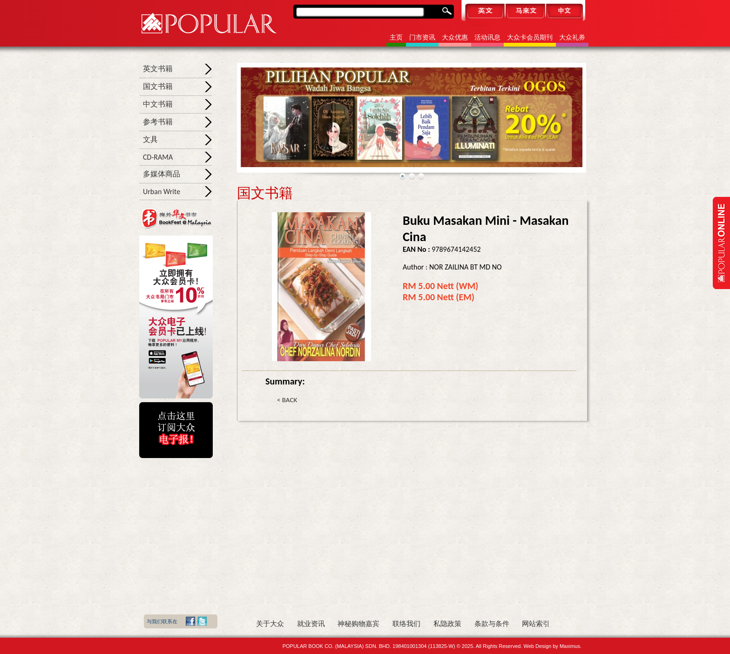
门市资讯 (422, 37)
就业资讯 (311, 624)
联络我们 (406, 624)
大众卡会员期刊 (530, 37)
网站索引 (536, 624)
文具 (150, 139)
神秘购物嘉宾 (358, 624)
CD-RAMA (158, 157)
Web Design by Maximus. (552, 646)
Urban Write (161, 191)
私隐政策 (447, 624)
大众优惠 (455, 37)
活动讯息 (487, 37)
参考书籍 (158, 121)
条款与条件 (491, 624)
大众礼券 (572, 37)
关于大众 (270, 624)
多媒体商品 (161, 173)
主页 (396, 37)
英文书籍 (158, 68)
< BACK (287, 400)
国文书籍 (158, 86)
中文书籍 (158, 104)
